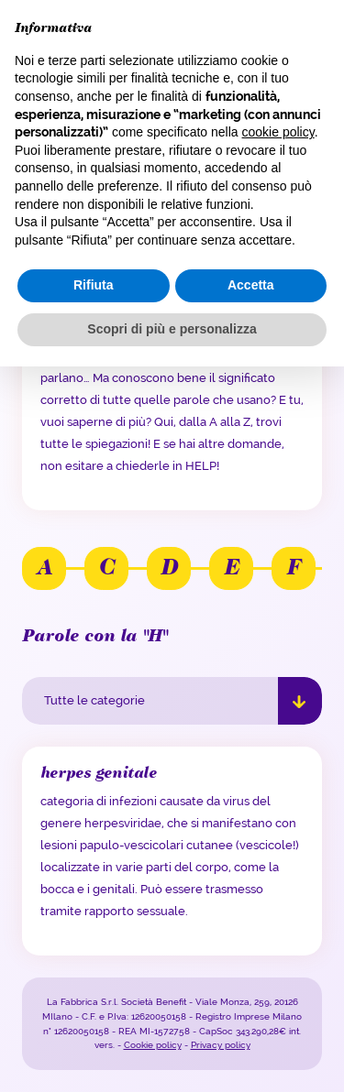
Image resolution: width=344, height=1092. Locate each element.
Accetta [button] (250, 285)
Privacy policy (220, 1044)
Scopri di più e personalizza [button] (171, 329)
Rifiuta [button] (93, 285)
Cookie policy (153, 1044)
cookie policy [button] (278, 132)
